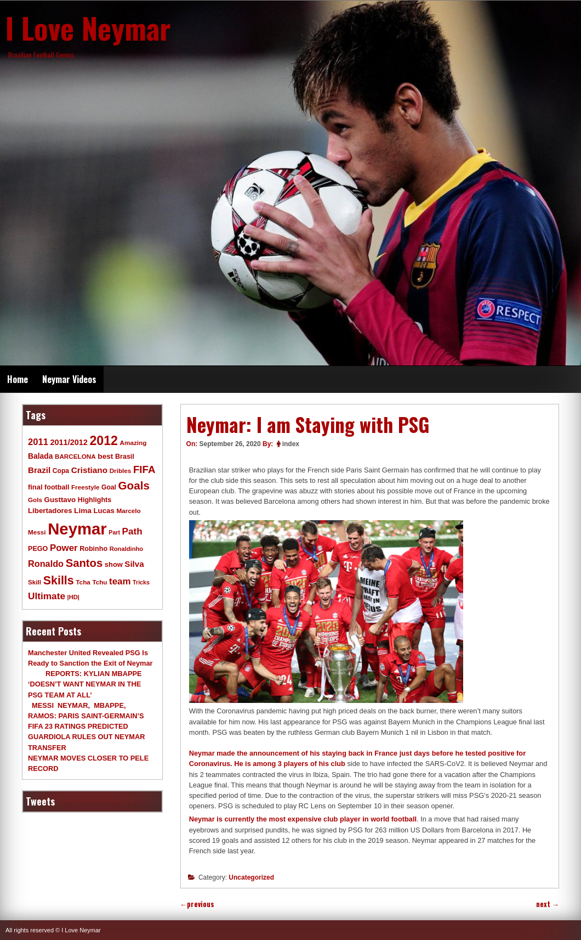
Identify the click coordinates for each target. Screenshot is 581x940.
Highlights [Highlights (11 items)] (94, 500)
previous (197, 904)
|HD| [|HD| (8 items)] (73, 597)
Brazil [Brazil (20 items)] (39, 470)
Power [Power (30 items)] (64, 548)
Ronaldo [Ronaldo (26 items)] (46, 563)
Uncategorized (251, 877)
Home (17, 379)
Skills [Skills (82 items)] (58, 580)
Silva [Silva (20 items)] (134, 563)
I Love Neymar (88, 27)
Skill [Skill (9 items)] (34, 582)
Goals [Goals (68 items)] (134, 485)
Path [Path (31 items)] (132, 531)
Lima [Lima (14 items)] (83, 510)
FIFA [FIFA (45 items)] (144, 469)
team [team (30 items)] (119, 581)
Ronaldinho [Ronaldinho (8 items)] (127, 548)
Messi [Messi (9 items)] (37, 532)
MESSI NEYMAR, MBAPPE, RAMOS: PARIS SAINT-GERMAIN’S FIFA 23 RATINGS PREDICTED (86, 715)
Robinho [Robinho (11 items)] (93, 549)
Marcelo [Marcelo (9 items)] (128, 510)
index (290, 444)
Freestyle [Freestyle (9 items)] (85, 487)
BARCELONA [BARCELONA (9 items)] (75, 456)
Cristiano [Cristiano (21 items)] (89, 470)
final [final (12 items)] (35, 487)
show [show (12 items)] (114, 564)
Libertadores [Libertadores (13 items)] (50, 510)
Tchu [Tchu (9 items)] (99, 582)
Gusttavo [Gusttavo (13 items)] (60, 500)
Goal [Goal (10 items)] (108, 487)
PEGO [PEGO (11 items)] (38, 549)
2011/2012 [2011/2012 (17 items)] (68, 442)
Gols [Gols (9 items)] (35, 499)
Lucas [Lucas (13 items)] (103, 510)
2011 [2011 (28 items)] (38, 442)
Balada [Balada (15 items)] (40, 456)
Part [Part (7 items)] (114, 532)
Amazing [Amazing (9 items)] (133, 442)
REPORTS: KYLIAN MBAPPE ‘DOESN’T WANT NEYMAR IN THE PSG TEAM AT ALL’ (85, 684)
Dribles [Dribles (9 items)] (121, 470)
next (547, 904)
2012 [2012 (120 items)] (103, 441)
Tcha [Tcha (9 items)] (83, 582)
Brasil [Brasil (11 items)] (124, 456)
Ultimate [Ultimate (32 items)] (46, 595)
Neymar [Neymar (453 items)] (77, 529)
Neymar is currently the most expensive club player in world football (303, 819)
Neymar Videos (69, 379)
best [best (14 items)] (105, 456)
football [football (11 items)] (56, 487)
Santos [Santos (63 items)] (84, 563)
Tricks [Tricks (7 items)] (141, 582)
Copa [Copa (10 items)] (61, 471)
